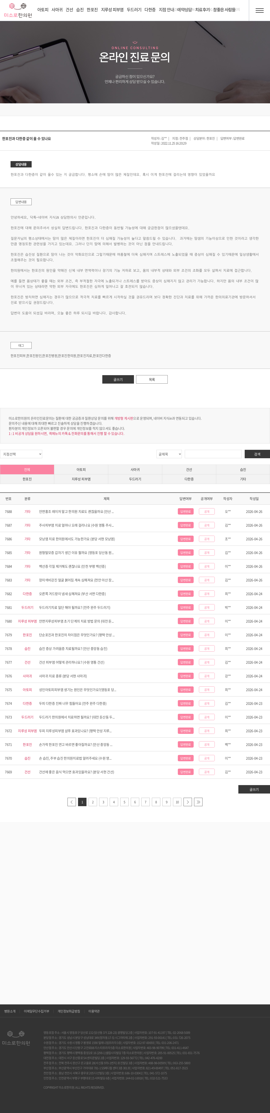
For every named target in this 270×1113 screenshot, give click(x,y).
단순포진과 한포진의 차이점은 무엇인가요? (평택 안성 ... (77, 634)
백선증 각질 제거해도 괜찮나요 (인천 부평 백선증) (72, 566)
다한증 (189, 478)
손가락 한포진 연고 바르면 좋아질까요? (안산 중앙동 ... (75, 744)
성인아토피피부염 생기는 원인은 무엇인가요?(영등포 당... (77, 689)
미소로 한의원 (18, 10)
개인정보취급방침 (69, 1011)
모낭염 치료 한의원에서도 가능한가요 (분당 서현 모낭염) (77, 538)
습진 (243, 469)
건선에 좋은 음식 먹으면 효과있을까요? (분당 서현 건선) (76, 771)
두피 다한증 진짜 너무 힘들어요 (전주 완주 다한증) (72, 703)
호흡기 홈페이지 (229, 9)
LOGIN (177, 9)
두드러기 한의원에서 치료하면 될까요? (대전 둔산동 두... (77, 717)
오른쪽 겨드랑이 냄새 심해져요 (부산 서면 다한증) (72, 593)
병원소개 (9, 1011)
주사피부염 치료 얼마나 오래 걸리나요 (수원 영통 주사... (76, 525)
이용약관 (94, 1011)
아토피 (81, 469)
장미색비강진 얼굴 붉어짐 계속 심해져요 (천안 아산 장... (76, 579)
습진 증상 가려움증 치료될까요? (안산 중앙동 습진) (73, 648)
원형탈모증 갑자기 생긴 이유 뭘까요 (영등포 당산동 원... (76, 552)
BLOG (208, 9)
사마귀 (135, 469)
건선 (189, 469)
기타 (243, 478)
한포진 (27, 478)
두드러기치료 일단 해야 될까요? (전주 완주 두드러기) (74, 607)
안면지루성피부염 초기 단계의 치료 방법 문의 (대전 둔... (76, 621)
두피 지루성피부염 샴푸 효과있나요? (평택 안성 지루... (75, 730)
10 (177, 802)
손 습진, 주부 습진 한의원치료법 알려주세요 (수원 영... (75, 758)
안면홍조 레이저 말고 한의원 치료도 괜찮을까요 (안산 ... (76, 511)
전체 (27, 469)
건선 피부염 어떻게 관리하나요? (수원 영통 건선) (71, 662)
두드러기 (135, 478)
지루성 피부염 (81, 478)
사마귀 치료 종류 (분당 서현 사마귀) (63, 675)
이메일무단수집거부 (36, 1011)
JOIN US (193, 9)
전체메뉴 (259, 10)
